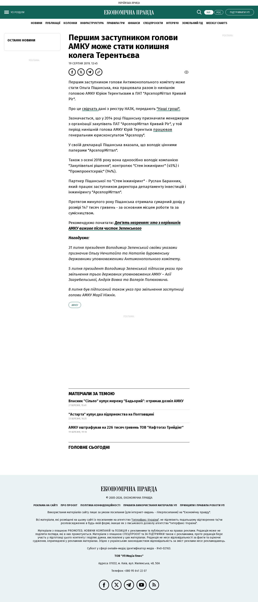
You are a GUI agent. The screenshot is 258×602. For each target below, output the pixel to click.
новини (36, 23)
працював (162, 129)
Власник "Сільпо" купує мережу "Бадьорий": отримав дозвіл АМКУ (126, 401)
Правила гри (116, 23)
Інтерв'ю (172, 23)
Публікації (52, 23)
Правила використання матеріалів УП (150, 505)
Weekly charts (216, 23)
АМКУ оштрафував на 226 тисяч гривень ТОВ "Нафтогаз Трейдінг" (126, 427)
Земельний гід (192, 23)
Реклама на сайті (45, 505)
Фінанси (134, 23)
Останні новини (21, 40)
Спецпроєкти (153, 23)
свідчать (90, 108)
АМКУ (75, 305)
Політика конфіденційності (100, 505)
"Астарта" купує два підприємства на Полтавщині (111, 414)
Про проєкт (69, 505)
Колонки (70, 23)
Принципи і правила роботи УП (202, 505)
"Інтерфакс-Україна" (145, 519)
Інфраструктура (92, 23)
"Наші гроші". (168, 108)
